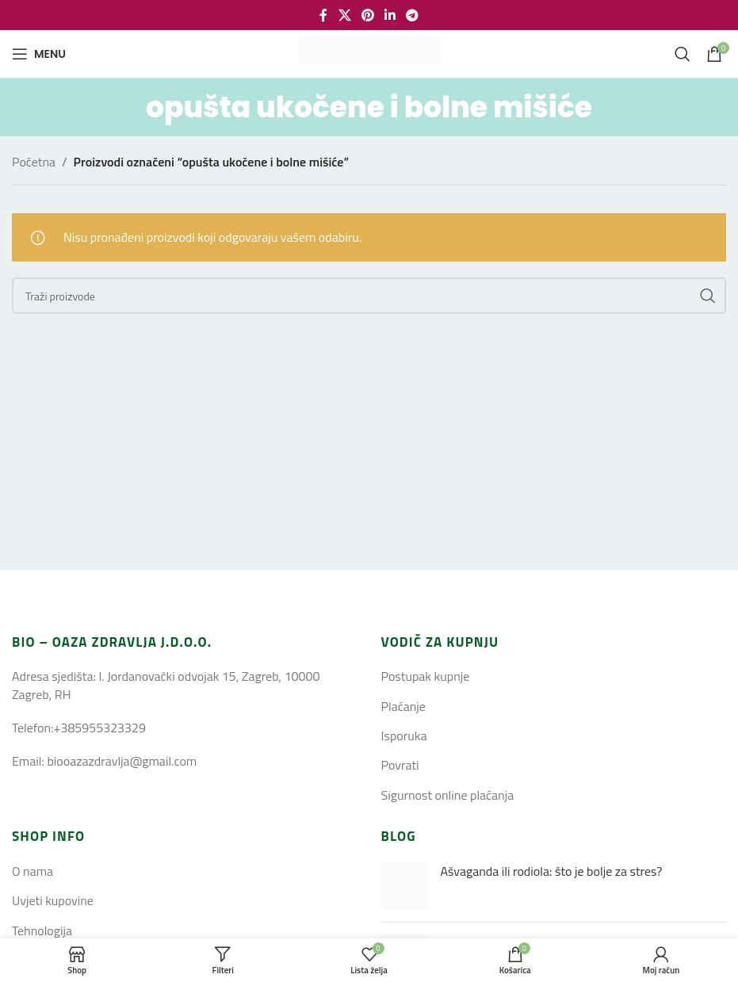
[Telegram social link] (412, 15)
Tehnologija (42, 930)
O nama (32, 871)
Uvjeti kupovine (53, 900)
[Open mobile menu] (39, 54)
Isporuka (404, 735)
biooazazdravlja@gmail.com (122, 760)
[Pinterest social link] (367, 15)
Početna (33, 161)
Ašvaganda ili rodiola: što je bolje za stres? (552, 871)
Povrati (400, 765)
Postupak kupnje (425, 676)
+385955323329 (99, 727)
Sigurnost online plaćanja (447, 795)
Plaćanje (403, 706)
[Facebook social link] (323, 15)
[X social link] (344, 15)
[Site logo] (369, 52)
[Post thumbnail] (405, 886)
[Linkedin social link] (390, 15)
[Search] (682, 54)
